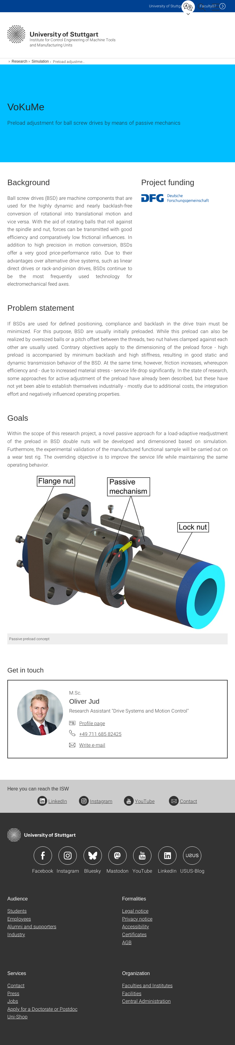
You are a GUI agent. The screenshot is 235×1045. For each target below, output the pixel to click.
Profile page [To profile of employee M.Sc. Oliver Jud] (92, 723)
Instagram (95, 801)
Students (17, 911)
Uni (167, 6)
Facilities (131, 993)
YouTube (139, 801)
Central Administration (146, 1001)
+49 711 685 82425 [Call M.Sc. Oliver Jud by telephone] (100, 734)
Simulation (40, 61)
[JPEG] (117, 554)
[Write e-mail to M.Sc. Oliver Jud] (87, 745)
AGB (127, 942)
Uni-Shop (17, 1016)
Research (19, 61)
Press (13, 993)
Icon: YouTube (142, 855)
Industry (16, 934)
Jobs (12, 1001)
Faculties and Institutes (147, 985)
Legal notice (135, 911)
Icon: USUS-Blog (192, 855)
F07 (208, 6)
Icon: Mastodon (117, 855)
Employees (19, 918)
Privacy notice (137, 918)
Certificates (134, 934)
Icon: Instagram (67, 855)
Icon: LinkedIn (167, 855)
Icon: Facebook (43, 855)
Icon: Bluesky (93, 855)
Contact (183, 801)
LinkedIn (52, 801)
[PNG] (175, 198)
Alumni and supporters (31, 926)
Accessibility (135, 926)
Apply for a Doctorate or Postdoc (42, 1009)
